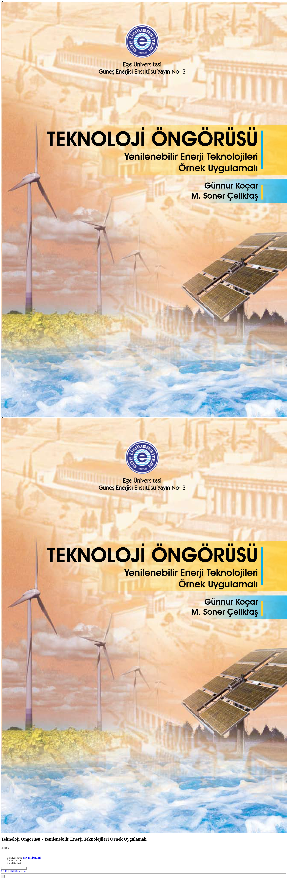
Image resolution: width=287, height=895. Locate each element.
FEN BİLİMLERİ (32, 858)
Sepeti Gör (21, 871)
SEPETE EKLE (8, 871)
